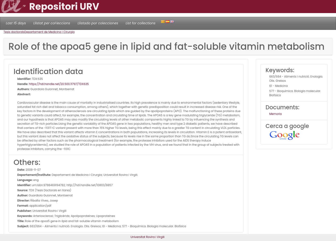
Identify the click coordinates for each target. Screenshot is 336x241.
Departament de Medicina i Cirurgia (49, 32)
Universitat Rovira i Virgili (147, 237)
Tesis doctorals (14, 32)
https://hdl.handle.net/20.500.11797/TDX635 (59, 84)
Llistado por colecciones (98, 23)
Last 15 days (16, 23)
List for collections (140, 23)
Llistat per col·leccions (51, 23)
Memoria (275, 114)
